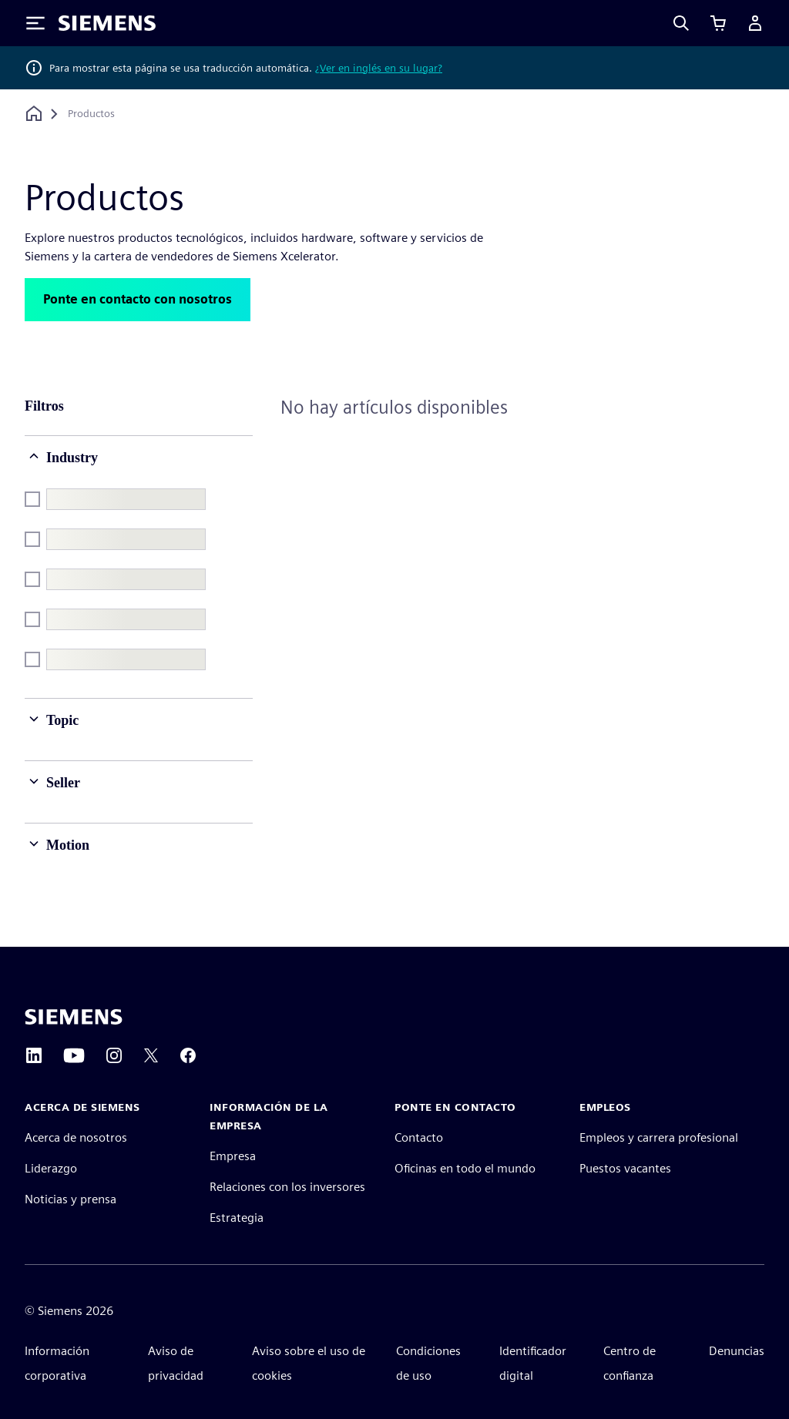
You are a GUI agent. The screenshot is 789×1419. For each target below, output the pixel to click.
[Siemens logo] (107, 23)
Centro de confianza (629, 1363)
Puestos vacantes (625, 1168)
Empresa (233, 1156)
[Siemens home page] (74, 1017)
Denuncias (736, 1351)
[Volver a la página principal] (34, 113)
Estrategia (237, 1217)
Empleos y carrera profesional (658, 1137)
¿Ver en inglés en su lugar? (378, 68)
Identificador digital (532, 1363)
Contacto (418, 1137)
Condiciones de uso (428, 1363)
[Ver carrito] (718, 23)
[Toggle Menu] (35, 23)
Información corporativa (57, 1363)
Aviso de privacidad (175, 1363)
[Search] (681, 23)
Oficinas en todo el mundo (465, 1168)
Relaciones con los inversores (287, 1186)
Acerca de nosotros (76, 1137)
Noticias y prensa (70, 1199)
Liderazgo (51, 1168)
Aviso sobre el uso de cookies (308, 1363)
